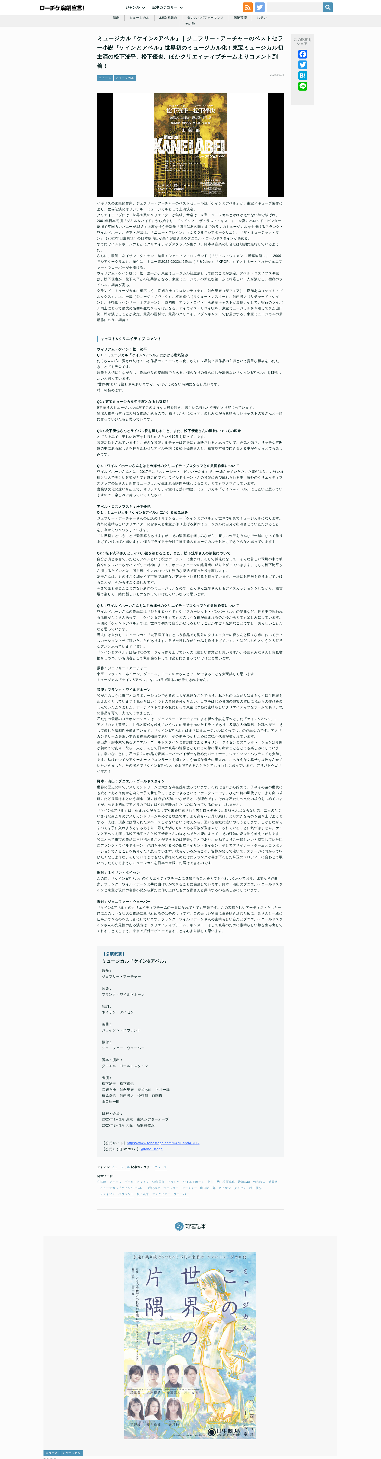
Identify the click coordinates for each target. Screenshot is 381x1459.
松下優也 (255, 1219)
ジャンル (133, 19)
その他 (275, 47)
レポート (153, 1344)
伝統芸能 (232, 47)
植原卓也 (229, 1213)
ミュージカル (126, 47)
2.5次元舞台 (156, 47)
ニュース (105, 109)
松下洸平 (143, 1225)
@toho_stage (151, 1181)
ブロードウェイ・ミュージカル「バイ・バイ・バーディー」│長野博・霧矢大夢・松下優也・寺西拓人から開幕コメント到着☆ (190, 1362)
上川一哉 (213, 1213)
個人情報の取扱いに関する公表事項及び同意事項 (161, 1424)
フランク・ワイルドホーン (185, 1213)
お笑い (255, 47)
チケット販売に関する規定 (103, 1424)
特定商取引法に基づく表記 (274, 1424)
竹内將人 (259, 1213)
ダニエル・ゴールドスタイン (129, 1213)
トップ (56, 1424)
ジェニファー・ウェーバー (170, 1225)
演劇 (102, 47)
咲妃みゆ (154, 1219)
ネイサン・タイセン (232, 1219)
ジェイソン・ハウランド (117, 1225)
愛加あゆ (244, 1213)
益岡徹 (273, 1213)
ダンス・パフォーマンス (196, 47)
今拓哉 (101, 1213)
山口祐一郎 (208, 1219)
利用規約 (72, 1424)
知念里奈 (158, 1213)
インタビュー (254, 1344)
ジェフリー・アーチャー (180, 1219)
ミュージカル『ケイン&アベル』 (122, 1219)
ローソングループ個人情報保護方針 (226, 1424)
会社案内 (323, 1424)
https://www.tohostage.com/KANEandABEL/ (163, 1175)
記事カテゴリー (164, 19)
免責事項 (305, 1424)
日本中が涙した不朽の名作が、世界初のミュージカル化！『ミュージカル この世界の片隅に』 (92, 1362)
